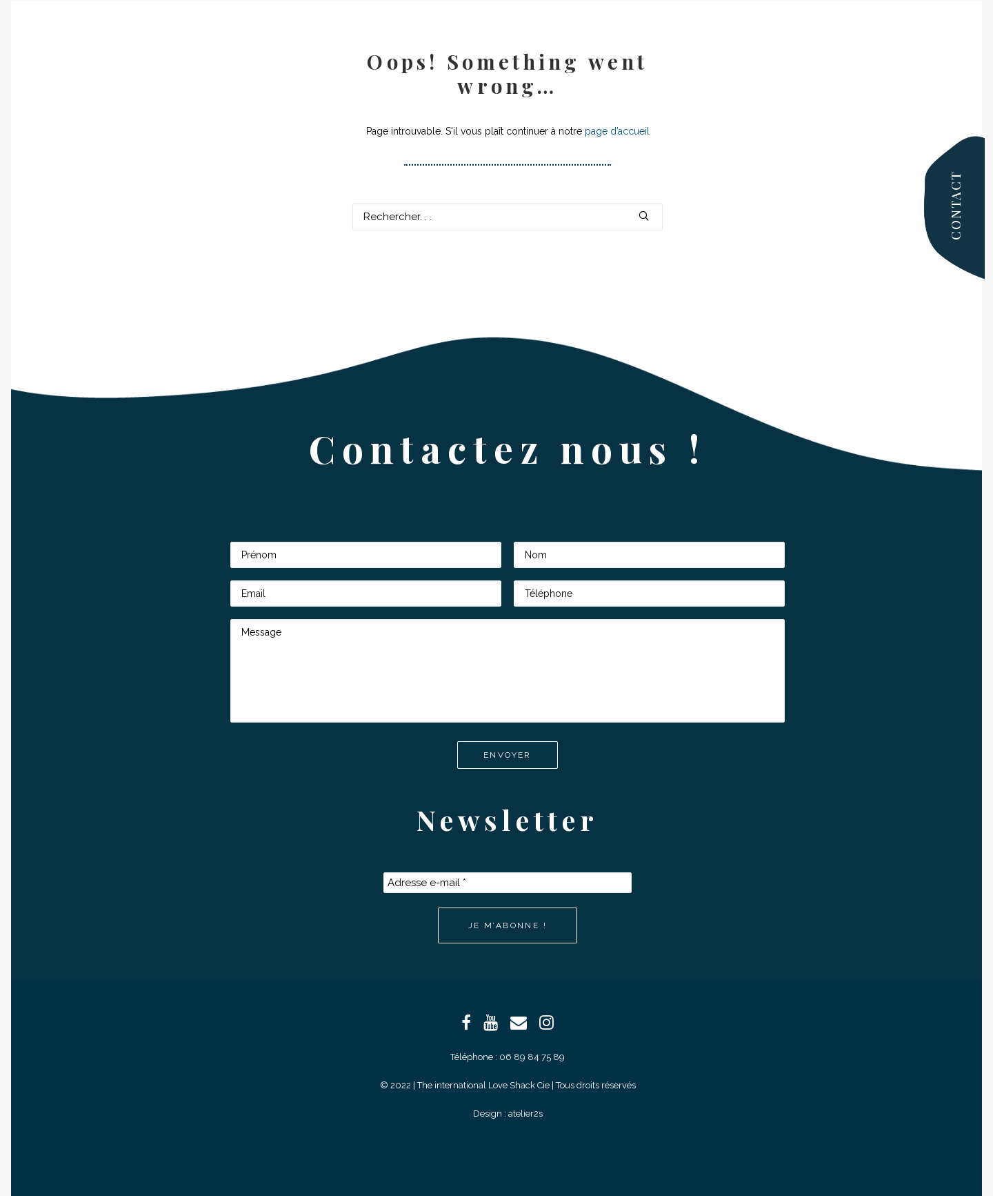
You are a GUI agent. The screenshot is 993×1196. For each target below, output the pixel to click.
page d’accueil (617, 131)
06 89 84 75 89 (532, 1057)
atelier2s (525, 1113)
